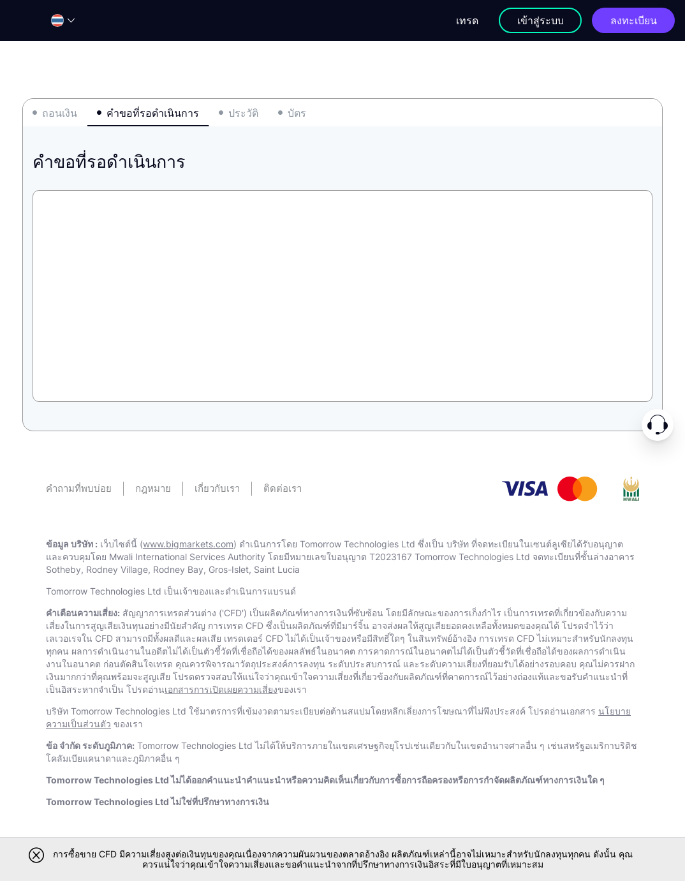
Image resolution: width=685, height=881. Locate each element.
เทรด (467, 20)
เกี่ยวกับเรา (217, 488)
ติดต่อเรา (282, 488)
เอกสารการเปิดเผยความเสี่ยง (221, 689)
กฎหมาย (153, 488)
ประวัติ (243, 113)
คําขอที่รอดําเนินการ (153, 113)
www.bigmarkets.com (188, 543)
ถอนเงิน (59, 113)
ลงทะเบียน (633, 20)
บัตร (297, 113)
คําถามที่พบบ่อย (79, 488)
